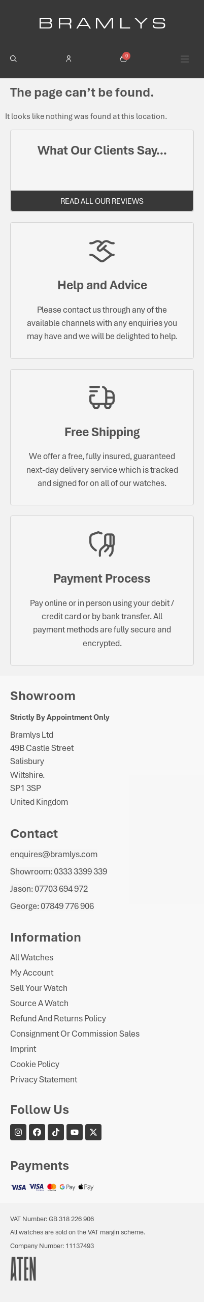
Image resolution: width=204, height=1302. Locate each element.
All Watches (31, 957)
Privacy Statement (43, 1079)
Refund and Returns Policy (58, 1018)
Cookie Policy (34, 1064)
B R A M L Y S (102, 22)
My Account (31, 972)
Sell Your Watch (38, 988)
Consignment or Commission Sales (75, 1033)
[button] (185, 59)
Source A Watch (39, 1003)
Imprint (23, 1049)
